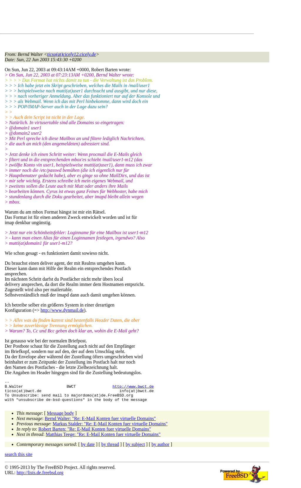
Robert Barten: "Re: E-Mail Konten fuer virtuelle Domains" (95, 433)
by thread (110, 448)
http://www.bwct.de (133, 388)
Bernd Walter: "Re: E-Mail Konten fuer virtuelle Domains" (100, 422)
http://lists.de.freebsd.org (39, 476)
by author (160, 448)
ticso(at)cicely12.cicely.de (71, 54)
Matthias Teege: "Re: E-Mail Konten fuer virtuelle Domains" (103, 438)
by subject (135, 448)
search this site (18, 458)
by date (88, 448)
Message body (60, 417)
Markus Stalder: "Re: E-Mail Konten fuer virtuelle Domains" (110, 428)
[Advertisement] (112, 18)
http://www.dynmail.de (62, 310)
